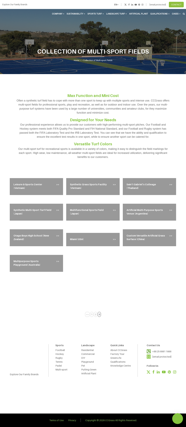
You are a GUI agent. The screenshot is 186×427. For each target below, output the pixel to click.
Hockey (59, 353)
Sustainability (76, 13)
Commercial (88, 353)
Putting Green (88, 369)
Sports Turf (96, 13)
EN (116, 4)
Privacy (72, 420)
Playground (87, 361)
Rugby (59, 357)
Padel (58, 365)
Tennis (59, 361)
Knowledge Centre (120, 365)
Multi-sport (61, 369)
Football (60, 350)
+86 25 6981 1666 (161, 351)
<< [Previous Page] (87, 314)
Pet (83, 365)
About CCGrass (118, 350)
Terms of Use (56, 420)
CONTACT (176, 4)
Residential (87, 350)
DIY (83, 357)
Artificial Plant (138, 13)
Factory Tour (117, 353)
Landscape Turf (116, 13)
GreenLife (115, 357)
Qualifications (159, 13)
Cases (176, 13)
